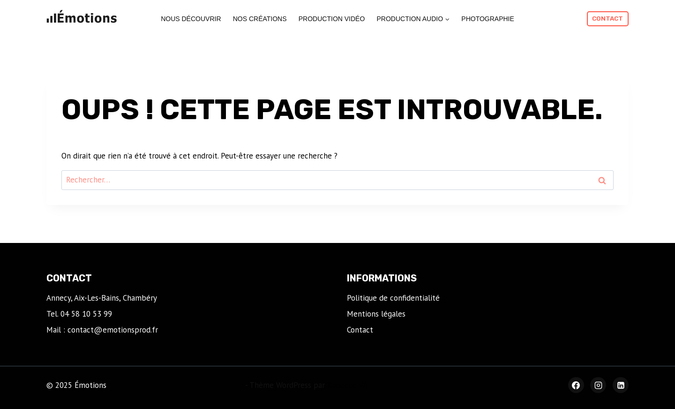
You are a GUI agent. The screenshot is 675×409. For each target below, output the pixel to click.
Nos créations (260, 19)
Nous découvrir (191, 19)
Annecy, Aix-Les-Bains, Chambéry (101, 298)
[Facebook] (576, 385)
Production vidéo (332, 19)
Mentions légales (376, 314)
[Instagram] (598, 385)
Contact (607, 18)
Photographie (487, 19)
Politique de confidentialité (393, 298)
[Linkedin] (621, 385)
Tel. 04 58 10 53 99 (79, 314)
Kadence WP (348, 385)
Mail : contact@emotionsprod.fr (102, 330)
